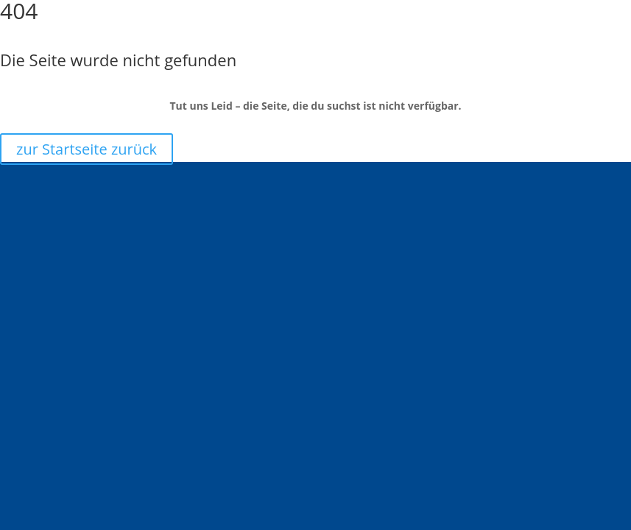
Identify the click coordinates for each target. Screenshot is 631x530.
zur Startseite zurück (86, 149)
